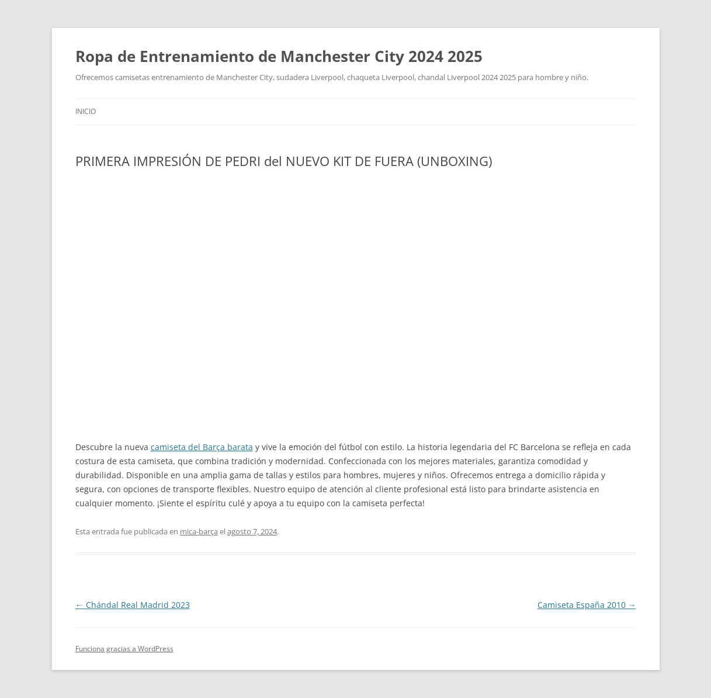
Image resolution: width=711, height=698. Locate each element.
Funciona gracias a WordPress (124, 649)
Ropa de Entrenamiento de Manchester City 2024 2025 (279, 56)
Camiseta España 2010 (586, 604)
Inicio (85, 111)
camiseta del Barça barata (202, 446)
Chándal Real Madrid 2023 (132, 604)
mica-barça (199, 531)
